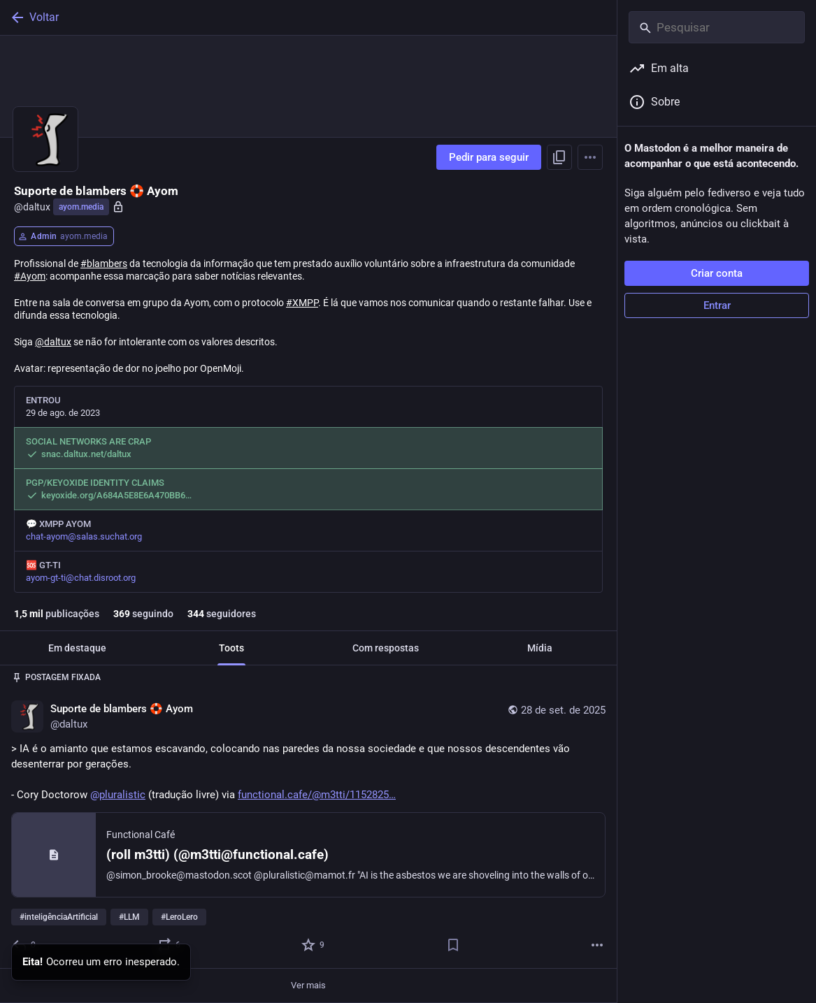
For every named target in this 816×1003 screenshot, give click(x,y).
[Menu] (590, 157)
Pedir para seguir (489, 157)
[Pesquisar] (717, 27)
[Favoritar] (313, 945)
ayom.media (81, 207)
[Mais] (597, 945)
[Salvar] (453, 945)
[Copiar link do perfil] (559, 157)
